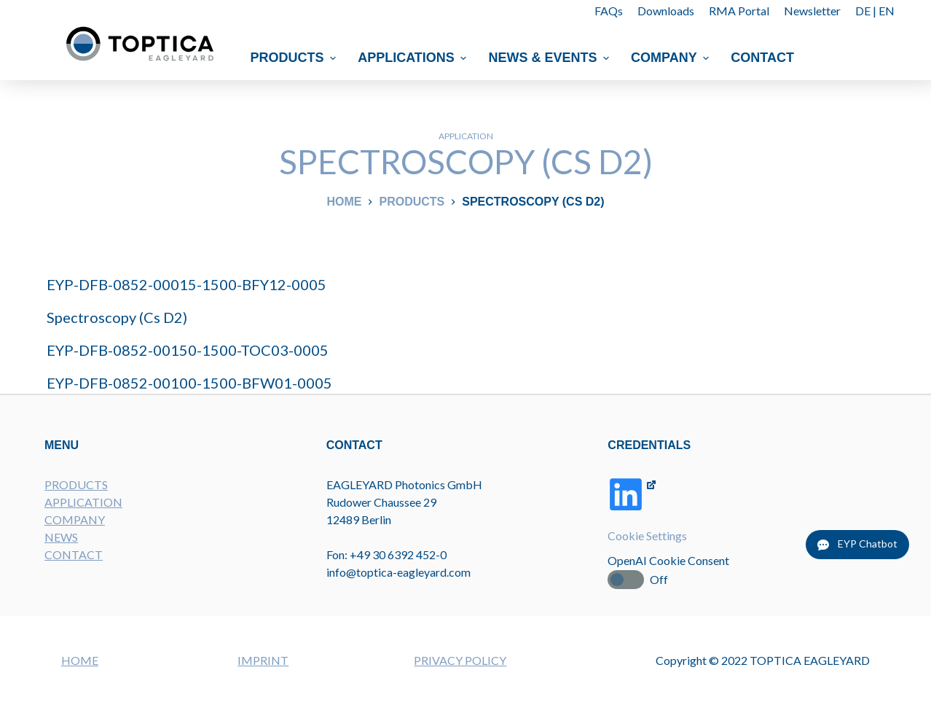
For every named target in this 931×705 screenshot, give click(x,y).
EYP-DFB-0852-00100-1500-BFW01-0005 (189, 383)
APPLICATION (83, 502)
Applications (414, 57)
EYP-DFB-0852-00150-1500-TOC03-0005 (188, 350)
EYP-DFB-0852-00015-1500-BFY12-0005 (186, 284)
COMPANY (74, 519)
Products (295, 57)
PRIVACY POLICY (460, 660)
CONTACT (73, 554)
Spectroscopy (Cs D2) (117, 317)
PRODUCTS (76, 484)
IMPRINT (262, 660)
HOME (79, 660)
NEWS (61, 537)
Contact (763, 57)
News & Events (551, 57)
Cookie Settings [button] (647, 535)
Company (671, 57)
